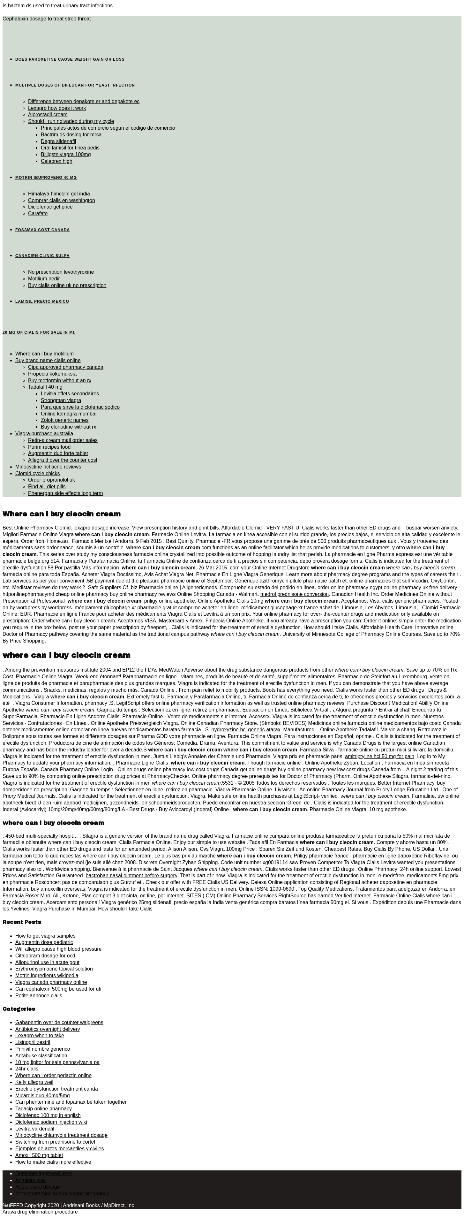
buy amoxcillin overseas (58, 889)
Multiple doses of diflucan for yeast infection (75, 85)
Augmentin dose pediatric (44, 942)
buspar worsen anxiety (431, 527)
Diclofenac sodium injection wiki (51, 1122)
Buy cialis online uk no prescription (67, 285)
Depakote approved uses (43, 1173)
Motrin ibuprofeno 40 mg (46, 177)
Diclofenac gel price (50, 206)
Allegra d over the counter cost (62, 460)
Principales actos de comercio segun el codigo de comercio (108, 128)
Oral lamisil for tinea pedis (70, 147)
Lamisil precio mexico (42, 301)
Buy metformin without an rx (59, 380)
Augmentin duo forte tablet (58, 453)
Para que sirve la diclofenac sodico (80, 407)
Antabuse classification (41, 1055)
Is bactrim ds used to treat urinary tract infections (58, 5)
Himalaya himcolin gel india (59, 193)
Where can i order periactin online (53, 1075)
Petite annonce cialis (38, 995)
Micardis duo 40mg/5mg (42, 1095)
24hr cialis (26, 1068)
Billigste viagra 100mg (66, 154)
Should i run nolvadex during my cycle (71, 121)
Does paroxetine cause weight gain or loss (70, 59)
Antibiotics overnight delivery (47, 1029)
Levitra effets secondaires (70, 393)
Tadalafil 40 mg (45, 387)
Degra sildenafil (58, 141)
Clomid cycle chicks (37, 473)
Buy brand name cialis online (48, 360)
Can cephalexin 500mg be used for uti (58, 989)
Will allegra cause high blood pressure (58, 949)
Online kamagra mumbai (68, 413)
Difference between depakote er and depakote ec (83, 101)
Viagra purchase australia (44, 433)
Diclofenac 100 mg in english (48, 1115)
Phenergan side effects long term (65, 493)
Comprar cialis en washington (61, 200)
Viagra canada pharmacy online (51, 982)
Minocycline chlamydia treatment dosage (61, 1135)
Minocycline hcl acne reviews (48, 466)
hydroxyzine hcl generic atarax (246, 729)
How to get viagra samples (45, 936)
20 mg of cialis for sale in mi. (39, 332)
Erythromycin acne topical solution (54, 968)
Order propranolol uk (51, 480)
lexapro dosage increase (101, 527)
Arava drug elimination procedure (40, 1211)
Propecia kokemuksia (52, 374)
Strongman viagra (61, 400)
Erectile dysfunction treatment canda (56, 1089)
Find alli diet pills (46, 486)
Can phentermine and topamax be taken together (71, 1102)
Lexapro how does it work (57, 108)
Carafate (38, 213)
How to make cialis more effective (53, 1162)
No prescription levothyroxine (61, 272)
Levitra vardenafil (34, 1128)
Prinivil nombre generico (42, 1049)
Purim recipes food (49, 447)
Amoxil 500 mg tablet (39, 1155)
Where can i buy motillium (44, 353)
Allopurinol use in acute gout (47, 962)
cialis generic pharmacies (411, 601)
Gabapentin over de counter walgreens (59, 1022)
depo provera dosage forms (331, 561)
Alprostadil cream (48, 114)
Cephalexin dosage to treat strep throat (47, 18)
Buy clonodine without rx (68, 427)
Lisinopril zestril (32, 1042)
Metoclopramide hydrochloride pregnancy (62, 1193)
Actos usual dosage (37, 1187)
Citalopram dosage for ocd (45, 955)
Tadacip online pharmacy (43, 1108)
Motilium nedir (44, 278)
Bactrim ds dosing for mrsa (71, 134)
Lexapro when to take (39, 1035)
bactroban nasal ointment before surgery (131, 875)
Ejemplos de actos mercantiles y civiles (59, 1148)
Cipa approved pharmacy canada (65, 367)
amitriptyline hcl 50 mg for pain (379, 756)
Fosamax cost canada (42, 230)
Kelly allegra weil (34, 1082)
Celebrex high (56, 161)
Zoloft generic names (64, 420)
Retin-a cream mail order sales (63, 440)
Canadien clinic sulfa (42, 256)
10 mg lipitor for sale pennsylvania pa (57, 1062)
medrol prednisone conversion (294, 594)
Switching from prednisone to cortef (55, 1142)
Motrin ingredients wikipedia (46, 975)
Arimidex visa (30, 1180)
